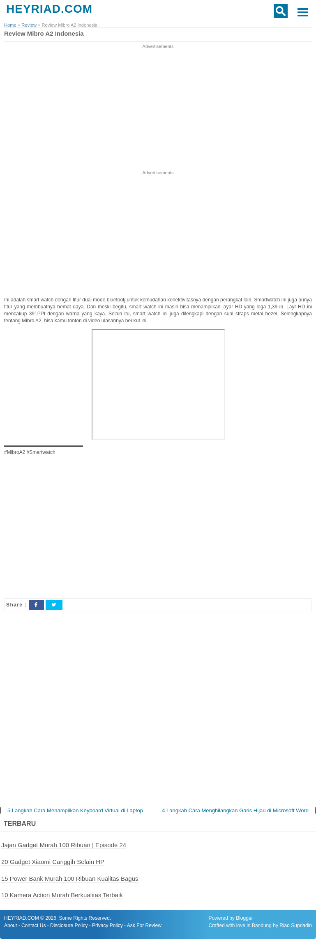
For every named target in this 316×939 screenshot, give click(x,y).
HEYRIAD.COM (49, 8)
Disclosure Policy (69, 925)
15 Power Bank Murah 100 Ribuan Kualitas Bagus (69, 878)
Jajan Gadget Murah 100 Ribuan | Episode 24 (63, 844)
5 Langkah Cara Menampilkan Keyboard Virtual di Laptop (75, 810)
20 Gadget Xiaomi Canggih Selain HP (52, 861)
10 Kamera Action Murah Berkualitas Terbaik (62, 894)
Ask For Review (144, 925)
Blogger (244, 918)
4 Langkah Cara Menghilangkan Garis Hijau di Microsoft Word (235, 810)
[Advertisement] (158, 107)
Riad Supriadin (295, 925)
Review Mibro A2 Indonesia (44, 33)
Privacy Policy (107, 925)
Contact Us (33, 925)
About (10, 925)
